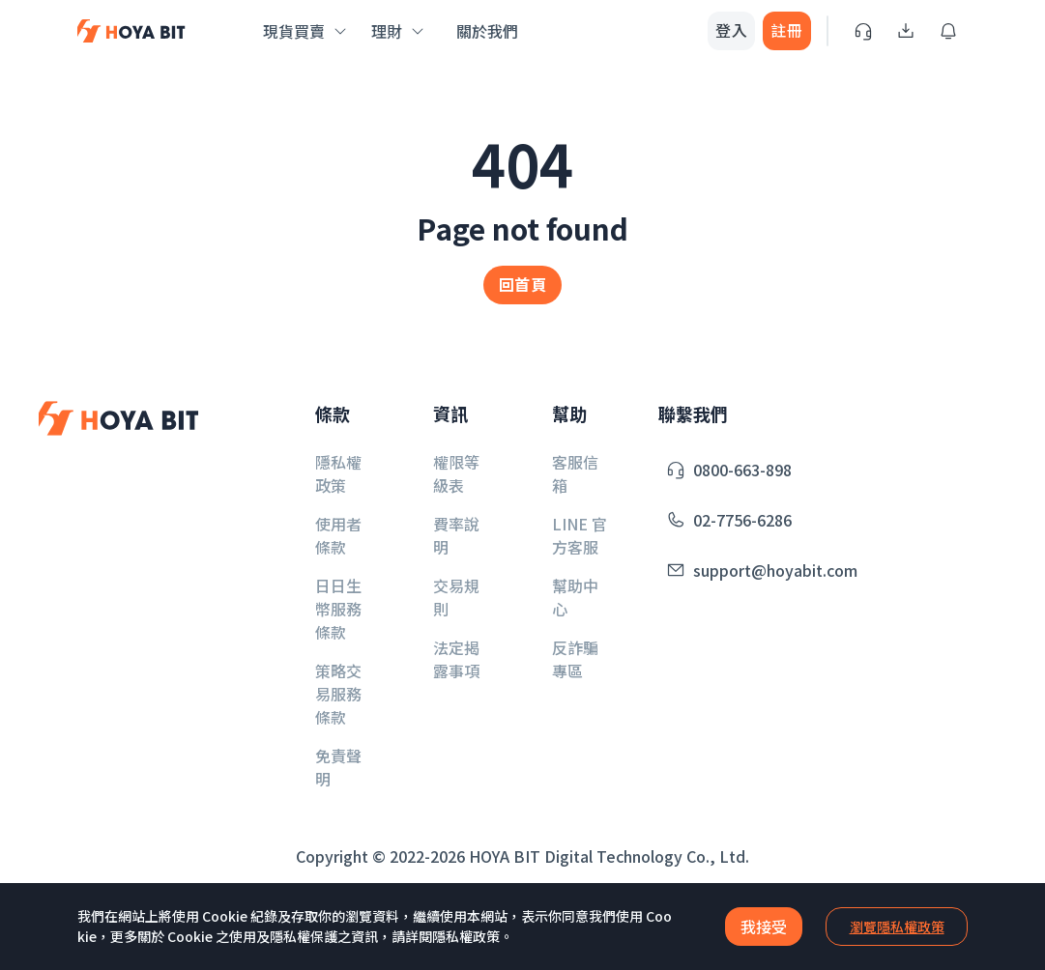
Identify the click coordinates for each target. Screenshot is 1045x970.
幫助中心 (575, 597)
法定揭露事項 (456, 659)
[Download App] (905, 31)
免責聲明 (338, 767)
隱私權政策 (338, 473)
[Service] (863, 31)
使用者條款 (338, 535)
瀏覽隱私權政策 (897, 926)
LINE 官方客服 (579, 535)
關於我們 (487, 31)
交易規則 (456, 597)
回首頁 (522, 284)
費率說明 (456, 535)
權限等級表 (456, 473)
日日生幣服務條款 (338, 608)
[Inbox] (948, 31)
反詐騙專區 (575, 659)
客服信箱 (575, 473)
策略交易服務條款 (338, 693)
